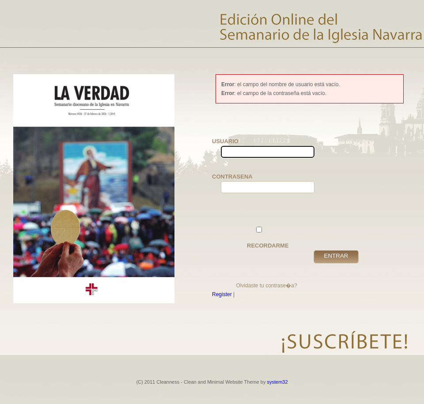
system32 (277, 382)
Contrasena (234, 183)
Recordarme (268, 238)
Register (222, 294)
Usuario (234, 148)
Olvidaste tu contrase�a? (266, 285)
